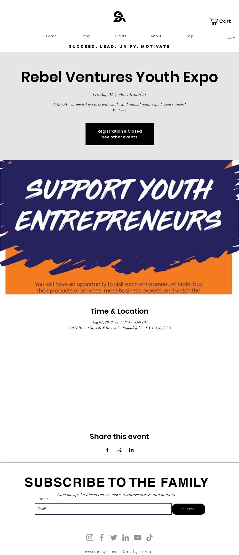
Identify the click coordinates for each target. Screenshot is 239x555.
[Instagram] (90, 537)
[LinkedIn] (125, 537)
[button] (223, 21)
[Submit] (188, 509)
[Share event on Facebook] (107, 450)
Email (42, 499)
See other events (119, 137)
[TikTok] (149, 537)
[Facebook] (101, 537)
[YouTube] (137, 537)
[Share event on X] (119, 450)
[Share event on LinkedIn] (131, 450)
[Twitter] (113, 537)
